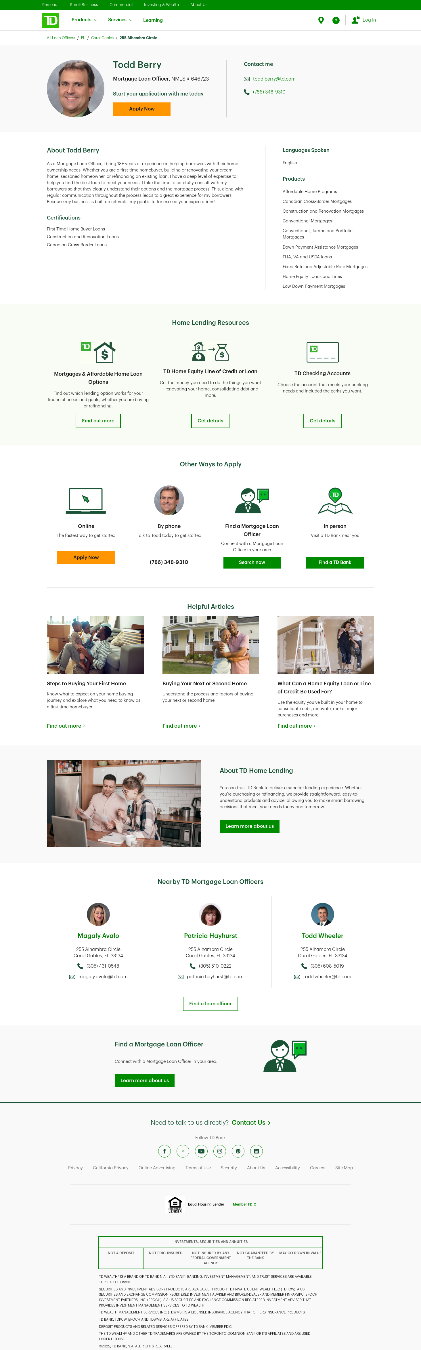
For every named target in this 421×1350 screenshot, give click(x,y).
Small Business (84, 5)
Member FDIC (244, 1204)
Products (84, 20)
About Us (199, 5)
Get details (210, 420)
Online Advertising (157, 1168)
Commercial (121, 5)
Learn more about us (249, 826)
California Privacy (111, 1168)
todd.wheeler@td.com (327, 977)
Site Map (344, 1168)
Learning (153, 17)
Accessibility (287, 1168)
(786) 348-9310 (269, 92)
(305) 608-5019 (327, 966)
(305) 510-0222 (215, 966)
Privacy (75, 1168)
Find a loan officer (210, 1003)
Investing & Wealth (161, 5)
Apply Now (142, 108)
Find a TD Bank (335, 562)
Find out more (98, 420)
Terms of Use (198, 1168)
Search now (252, 562)
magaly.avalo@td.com (103, 977)
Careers (317, 1168)
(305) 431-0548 (103, 966)
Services (120, 20)
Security (229, 1168)
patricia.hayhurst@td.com (215, 977)
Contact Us (251, 1123)
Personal (50, 5)
